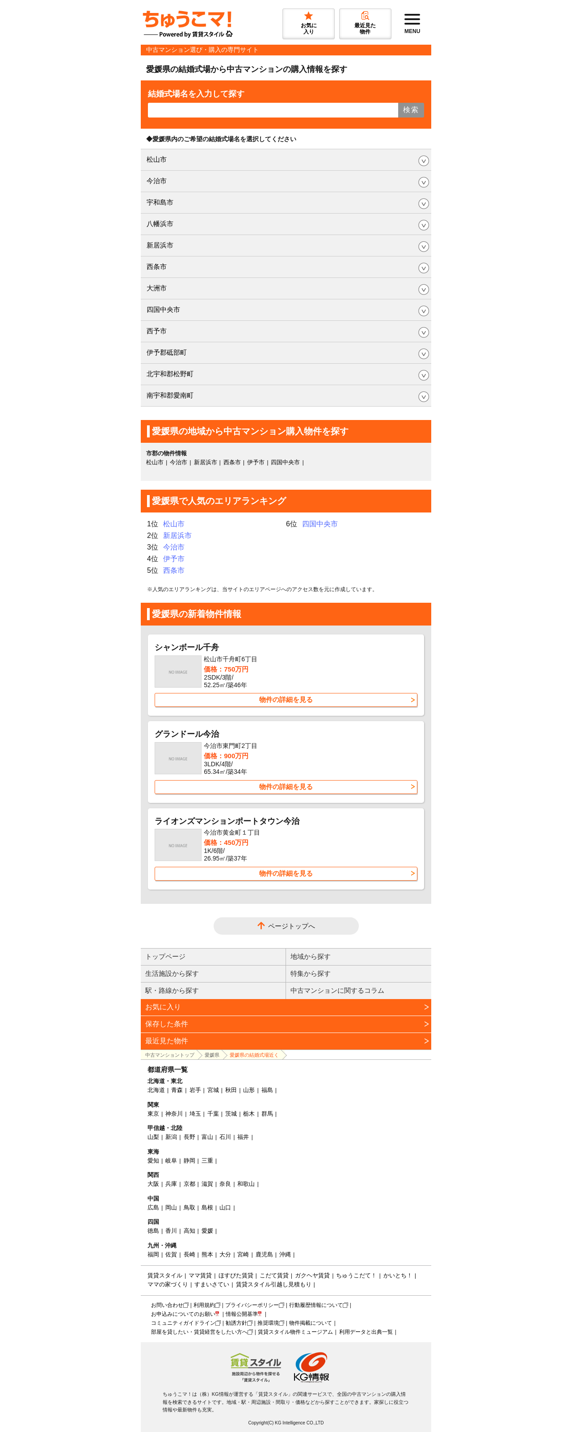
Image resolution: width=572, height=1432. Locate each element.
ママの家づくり (167, 1284)
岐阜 (171, 1160)
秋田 (231, 1090)
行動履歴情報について (316, 1305)
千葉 (213, 1113)
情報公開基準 (242, 1314)
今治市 (157, 181)
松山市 (157, 159)
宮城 (213, 1090)
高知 (189, 1230)
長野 (189, 1137)
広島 (153, 1207)
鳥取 (189, 1207)
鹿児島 (264, 1254)
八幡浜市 (160, 223)
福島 (267, 1090)
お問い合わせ (167, 1305)
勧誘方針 (236, 1323)
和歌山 (246, 1183)
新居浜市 (160, 245)
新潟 (171, 1137)
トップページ (165, 956)
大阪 (153, 1183)
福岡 (153, 1254)
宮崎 (243, 1254)
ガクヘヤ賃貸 (312, 1275)
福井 (243, 1137)
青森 (177, 1090)
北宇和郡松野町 (170, 374)
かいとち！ (397, 1275)
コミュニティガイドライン (183, 1323)
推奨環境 (268, 1323)
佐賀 (171, 1254)
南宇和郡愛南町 (170, 395)
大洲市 (157, 288)
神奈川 (174, 1113)
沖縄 (285, 1254)
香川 (171, 1230)
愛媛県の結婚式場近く (254, 1055)
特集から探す (310, 973)
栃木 (249, 1113)
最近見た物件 (166, 1041)
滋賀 (207, 1183)
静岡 (189, 1160)
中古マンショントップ (169, 1055)
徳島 (153, 1230)
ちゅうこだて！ (356, 1275)
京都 (189, 1183)
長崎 (189, 1254)
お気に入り (163, 1007)
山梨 (153, 1137)
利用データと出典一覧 (366, 1332)
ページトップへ (291, 926)
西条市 (157, 266)
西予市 (157, 331)
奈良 (225, 1183)
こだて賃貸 (274, 1275)
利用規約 (204, 1305)
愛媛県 (212, 1055)
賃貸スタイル (164, 1275)
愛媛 (207, 1230)
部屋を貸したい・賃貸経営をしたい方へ (199, 1332)
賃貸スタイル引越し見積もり (273, 1284)
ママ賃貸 (200, 1275)
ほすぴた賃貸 (236, 1275)
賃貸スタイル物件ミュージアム (295, 1332)
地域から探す (310, 956)
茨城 (231, 1113)
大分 (225, 1254)
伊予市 (256, 462)
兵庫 (171, 1183)
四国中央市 (163, 309)
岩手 (195, 1090)
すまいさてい (211, 1284)
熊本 (207, 1254)
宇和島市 (160, 202)
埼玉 (195, 1113)
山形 (249, 1090)
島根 (207, 1207)
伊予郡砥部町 (167, 352)
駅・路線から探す (172, 990)
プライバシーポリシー (252, 1305)
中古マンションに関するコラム (337, 990)
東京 (153, 1113)
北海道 (156, 1090)
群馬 (267, 1113)
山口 (225, 1207)
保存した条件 (166, 1024)
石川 (225, 1137)
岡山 (171, 1207)
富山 (207, 1137)
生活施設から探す (172, 973)
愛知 (153, 1160)
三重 (207, 1160)
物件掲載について (310, 1323)
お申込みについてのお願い (183, 1314)
